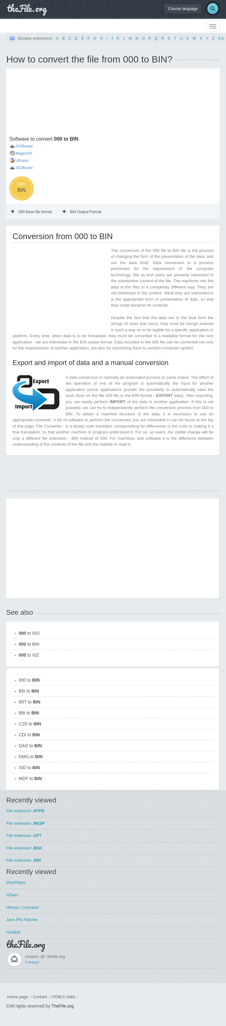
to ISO (29, 633)
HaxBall (13, 932)
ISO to (29, 767)
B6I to (29, 712)
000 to (29, 680)
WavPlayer (16, 882)
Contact (32, 962)
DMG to (31, 756)
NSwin (12, 895)
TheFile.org (63, 1005)
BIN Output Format (82, 212)
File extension (25, 810)
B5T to (29, 701)
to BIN (29, 644)
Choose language (183, 9)
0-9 (220, 38)
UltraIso (22, 160)
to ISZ (29, 655)
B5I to (29, 690)
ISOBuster (24, 146)
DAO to (30, 745)
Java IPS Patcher (22, 919)
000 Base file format (31, 212)
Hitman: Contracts (22, 907)
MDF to (30, 778)
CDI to (29, 734)
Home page (17, 996)
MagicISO (24, 153)
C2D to (30, 723)
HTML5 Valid (63, 996)
